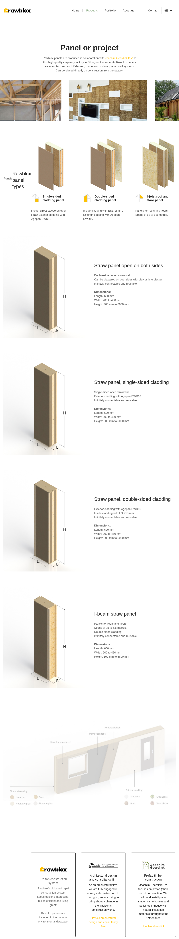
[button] (168, 10)
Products (92, 10)
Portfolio (110, 10)
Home (75, 10)
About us (128, 10)
